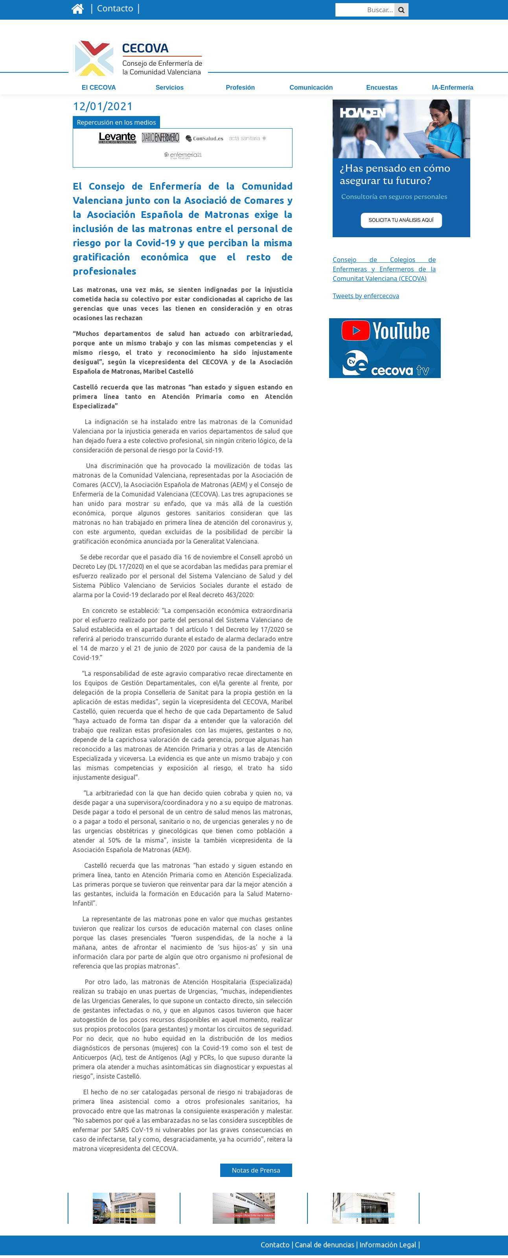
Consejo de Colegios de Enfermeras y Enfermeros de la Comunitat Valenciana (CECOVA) (384, 272)
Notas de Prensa (256, 1173)
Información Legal (387, 1248)
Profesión (240, 87)
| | (114, 7)
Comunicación (311, 87)
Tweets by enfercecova (366, 299)
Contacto (275, 1248)
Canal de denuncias (324, 1248)
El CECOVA (99, 87)
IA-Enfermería (452, 87)
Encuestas (382, 87)
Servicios (170, 87)
